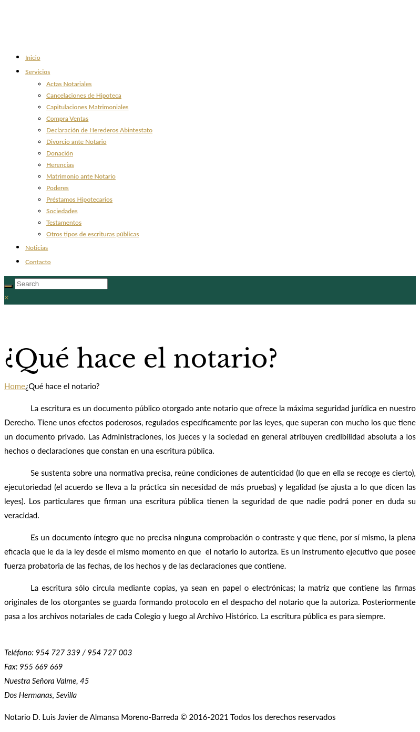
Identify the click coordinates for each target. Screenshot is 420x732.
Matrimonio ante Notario (81, 176)
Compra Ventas (67, 118)
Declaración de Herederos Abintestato (99, 130)
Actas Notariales (69, 84)
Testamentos (63, 222)
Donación (59, 153)
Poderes (57, 188)
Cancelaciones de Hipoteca (83, 95)
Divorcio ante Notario (76, 141)
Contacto (38, 262)
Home (14, 386)
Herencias (60, 165)
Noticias (36, 248)
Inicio (32, 57)
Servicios (37, 72)
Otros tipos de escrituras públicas (92, 234)
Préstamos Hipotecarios (79, 199)
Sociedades (62, 211)
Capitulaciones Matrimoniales (87, 107)
